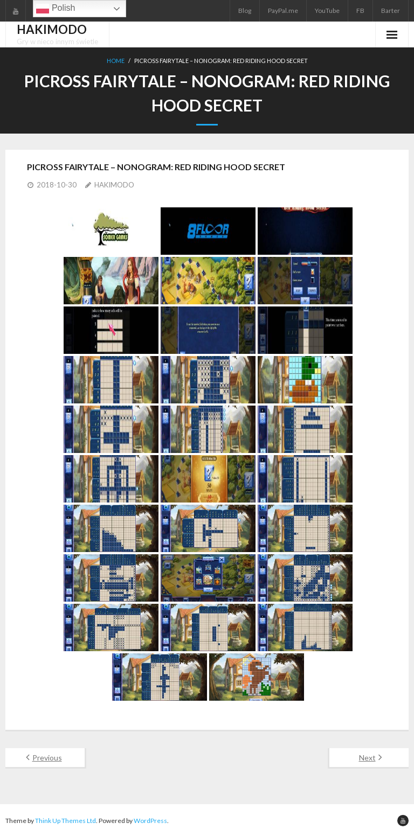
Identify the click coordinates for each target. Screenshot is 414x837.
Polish (55, 8)
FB (360, 10)
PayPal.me (283, 10)
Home (116, 60)
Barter (390, 10)
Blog (244, 10)
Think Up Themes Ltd (65, 821)
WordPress (150, 821)
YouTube (327, 10)
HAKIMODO (114, 184)
